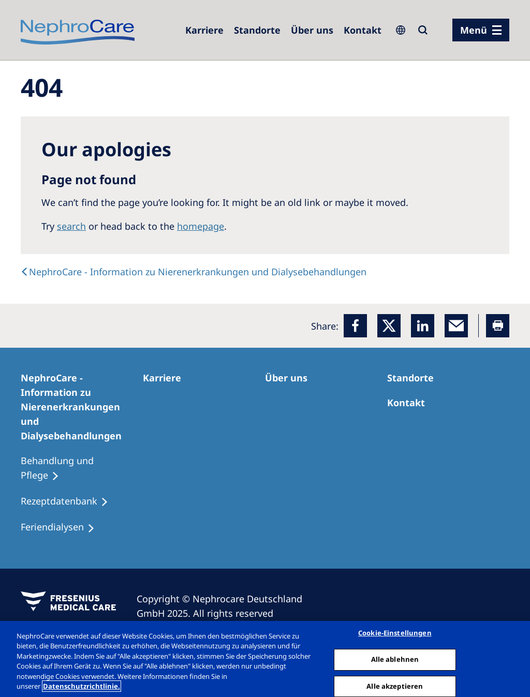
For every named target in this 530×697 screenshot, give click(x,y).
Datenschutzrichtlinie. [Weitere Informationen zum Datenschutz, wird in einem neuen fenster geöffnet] (81, 686)
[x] (389, 325)
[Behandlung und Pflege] (82, 468)
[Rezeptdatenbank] (69, 501)
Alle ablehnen (395, 659)
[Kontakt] (362, 30)
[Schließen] (513, 657)
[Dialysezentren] (257, 30)
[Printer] (497, 325)
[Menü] (480, 30)
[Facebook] (355, 325)
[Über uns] (312, 30)
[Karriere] (204, 30)
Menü (473, 30)
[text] (193, 271)
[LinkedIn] (422, 325)
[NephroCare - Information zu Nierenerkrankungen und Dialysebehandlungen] (82, 406)
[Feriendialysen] (62, 527)
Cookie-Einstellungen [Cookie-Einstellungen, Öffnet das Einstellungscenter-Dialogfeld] (395, 633)
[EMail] (456, 325)
